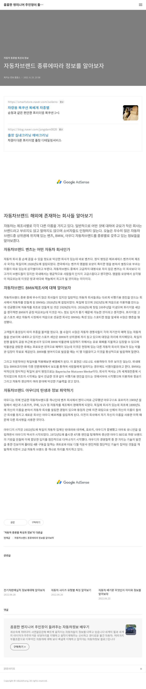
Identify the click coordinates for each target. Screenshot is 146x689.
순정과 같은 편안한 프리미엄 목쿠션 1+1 (34, 112)
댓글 (6, 610)
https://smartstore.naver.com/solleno (33, 102)
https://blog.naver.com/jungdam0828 (32, 129)
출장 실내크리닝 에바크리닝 (28, 135)
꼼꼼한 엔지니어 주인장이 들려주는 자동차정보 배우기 (25, 5)
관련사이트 (9, 668)
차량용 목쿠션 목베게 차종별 (28, 107)
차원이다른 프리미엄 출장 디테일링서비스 (34, 140)
